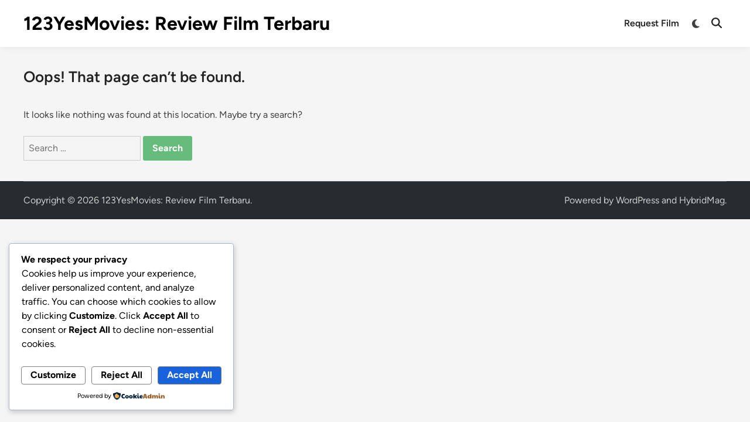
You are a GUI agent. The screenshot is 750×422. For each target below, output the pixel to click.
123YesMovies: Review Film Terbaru (176, 23)
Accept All (189, 374)
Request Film (651, 23)
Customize (53, 374)
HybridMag (702, 200)
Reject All (121, 374)
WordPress (637, 200)
